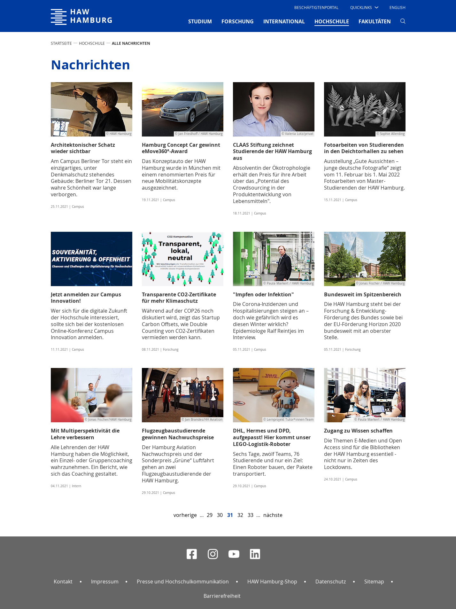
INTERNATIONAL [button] (284, 21)
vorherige (185, 515)
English (398, 7)
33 (250, 515)
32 (240, 515)
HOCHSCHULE (92, 43)
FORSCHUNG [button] (237, 21)
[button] (363, 7)
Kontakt (63, 581)
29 (210, 515)
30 (220, 515)
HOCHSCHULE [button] (331, 21)
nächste (272, 515)
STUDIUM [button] (200, 21)
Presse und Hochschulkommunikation (183, 581)
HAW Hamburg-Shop (272, 581)
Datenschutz (330, 581)
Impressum (105, 581)
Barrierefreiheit (222, 595)
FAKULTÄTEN (375, 21)
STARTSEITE (61, 43)
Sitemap (374, 581)
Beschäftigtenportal (316, 7)
